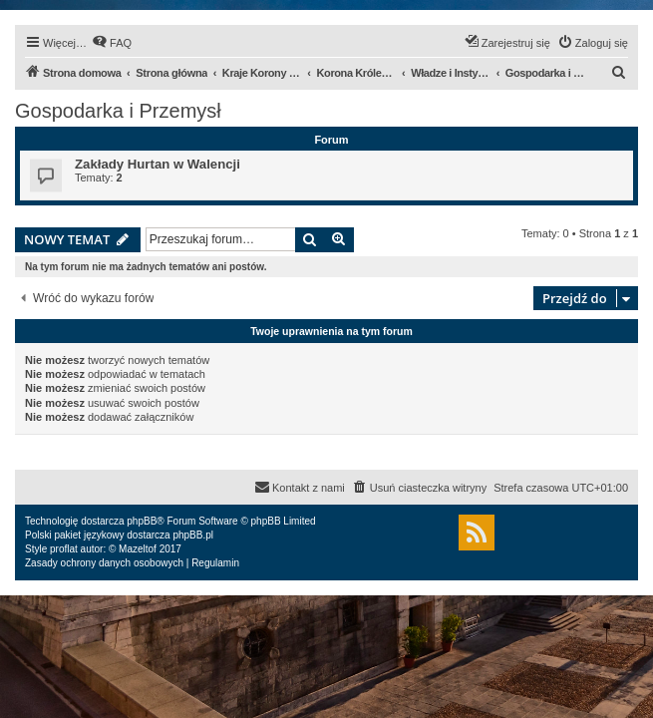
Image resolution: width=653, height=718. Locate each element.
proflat (64, 548)
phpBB (142, 521)
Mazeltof (138, 548)
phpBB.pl (192, 535)
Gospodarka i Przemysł (118, 111)
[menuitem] (112, 43)
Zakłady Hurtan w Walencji (157, 164)
